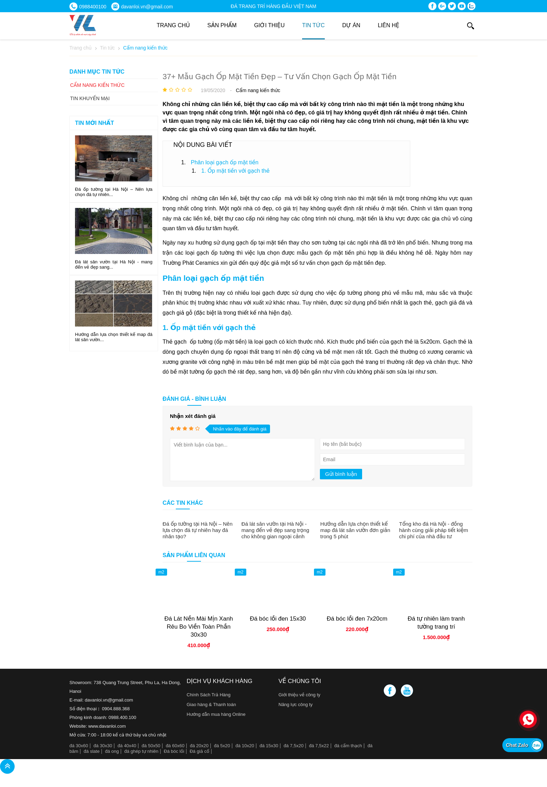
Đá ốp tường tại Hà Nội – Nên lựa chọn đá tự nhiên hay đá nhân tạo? (197, 530)
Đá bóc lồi (174, 751)
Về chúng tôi (299, 681)
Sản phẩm (222, 25)
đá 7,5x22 (319, 745)
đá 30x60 (78, 745)
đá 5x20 (222, 745)
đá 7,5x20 (294, 745)
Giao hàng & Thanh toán (211, 704)
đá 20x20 (199, 745)
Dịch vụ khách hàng (219, 681)
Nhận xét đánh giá (193, 416)
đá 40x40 (127, 745)
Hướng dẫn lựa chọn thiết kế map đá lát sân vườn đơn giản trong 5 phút (355, 530)
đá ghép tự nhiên (141, 751)
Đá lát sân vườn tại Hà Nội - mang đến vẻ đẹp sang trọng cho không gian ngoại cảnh (275, 530)
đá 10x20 (244, 745)
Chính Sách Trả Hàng (209, 694)
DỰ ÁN (351, 25)
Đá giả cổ (199, 751)
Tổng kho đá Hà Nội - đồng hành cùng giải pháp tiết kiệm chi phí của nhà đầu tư (433, 530)
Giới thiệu (269, 25)
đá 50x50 (151, 745)
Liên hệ (388, 25)
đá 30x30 (102, 745)
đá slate (92, 751)
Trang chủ (173, 25)
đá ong (112, 751)
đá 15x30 (269, 745)
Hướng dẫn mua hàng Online (216, 714)
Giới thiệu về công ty (299, 694)
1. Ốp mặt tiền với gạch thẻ (235, 171)
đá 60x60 (175, 745)
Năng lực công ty (295, 704)
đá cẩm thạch (348, 745)
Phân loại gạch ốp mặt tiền (224, 162)
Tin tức (313, 25)
